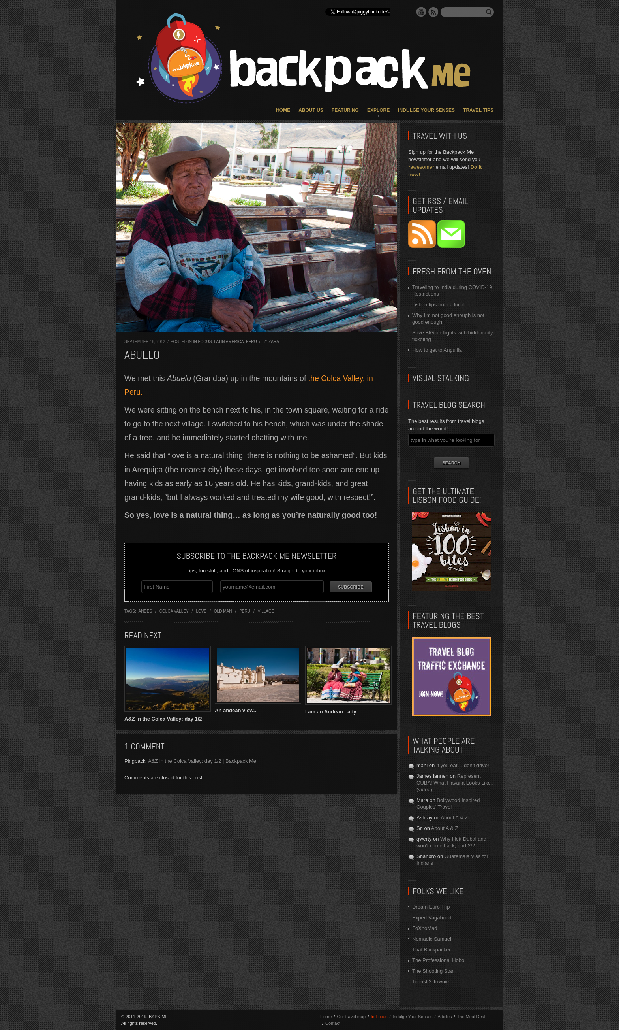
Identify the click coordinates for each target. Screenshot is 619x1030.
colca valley (174, 611)
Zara (273, 342)
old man (223, 611)
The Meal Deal (471, 1016)
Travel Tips (478, 110)
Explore (378, 110)
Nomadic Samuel (431, 939)
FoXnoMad (424, 928)
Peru (251, 342)
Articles (444, 1016)
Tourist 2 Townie (430, 982)
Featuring (345, 110)
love (201, 611)
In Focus (202, 342)
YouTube (421, 12)
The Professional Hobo (438, 960)
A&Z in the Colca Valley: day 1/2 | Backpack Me (202, 761)
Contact (332, 1023)
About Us (310, 110)
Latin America (229, 342)
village (266, 611)
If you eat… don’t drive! (462, 765)
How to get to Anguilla (437, 350)
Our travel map (351, 1016)
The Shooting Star (433, 971)
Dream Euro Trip (431, 907)
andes (145, 611)
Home (283, 110)
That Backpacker (431, 950)
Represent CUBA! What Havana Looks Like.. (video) (454, 782)
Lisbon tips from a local (438, 304)
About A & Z (454, 818)
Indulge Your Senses (426, 110)
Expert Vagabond (432, 918)
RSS (433, 12)
